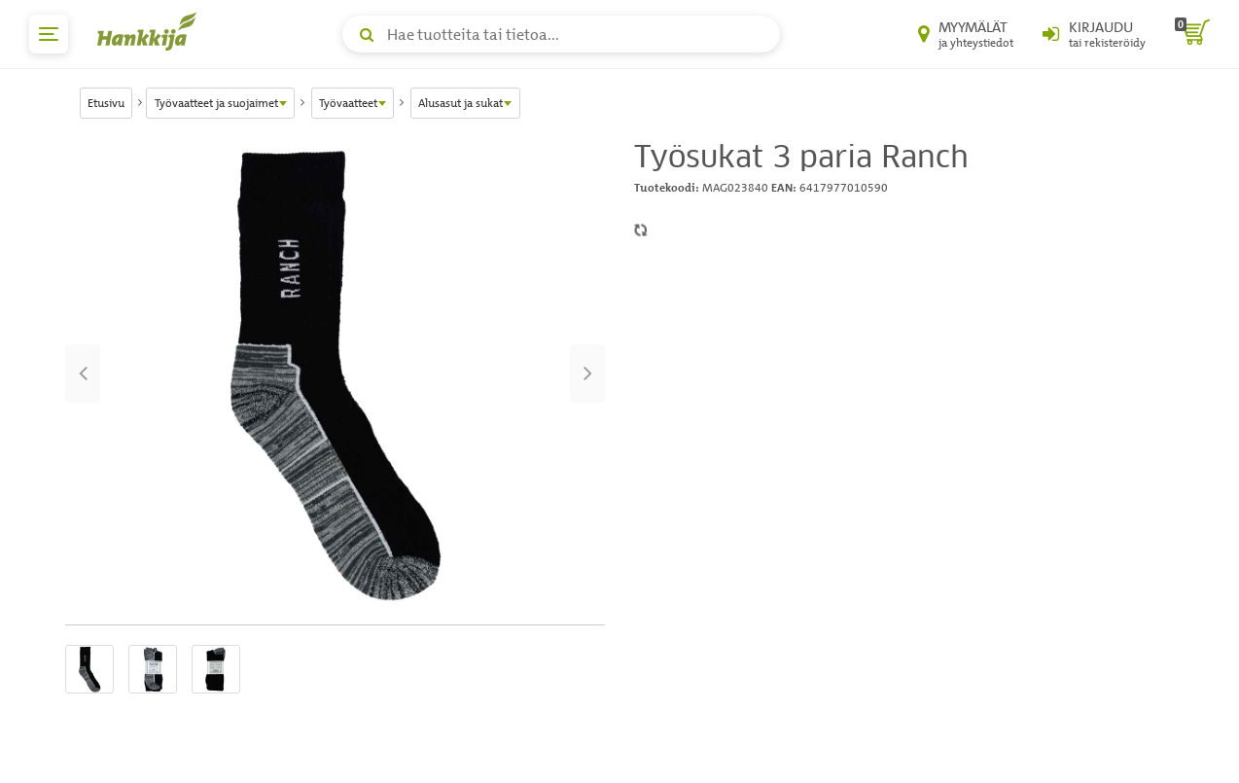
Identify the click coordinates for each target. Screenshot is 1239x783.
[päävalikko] (48, 34)
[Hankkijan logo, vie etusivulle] (150, 31)
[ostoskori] (1192, 34)
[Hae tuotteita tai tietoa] (561, 34)
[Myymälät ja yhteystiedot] (965, 34)
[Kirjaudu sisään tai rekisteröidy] (1094, 34)
